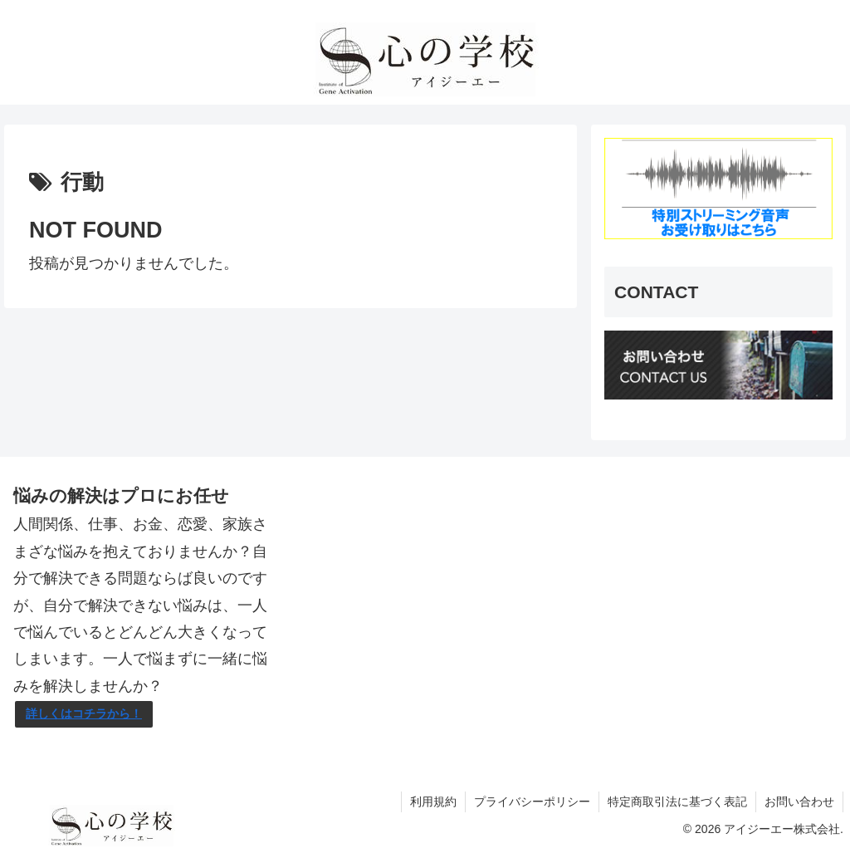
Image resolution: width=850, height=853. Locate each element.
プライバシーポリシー (532, 801)
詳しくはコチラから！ (84, 713)
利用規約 (433, 801)
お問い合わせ (799, 801)
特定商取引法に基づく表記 (677, 801)
